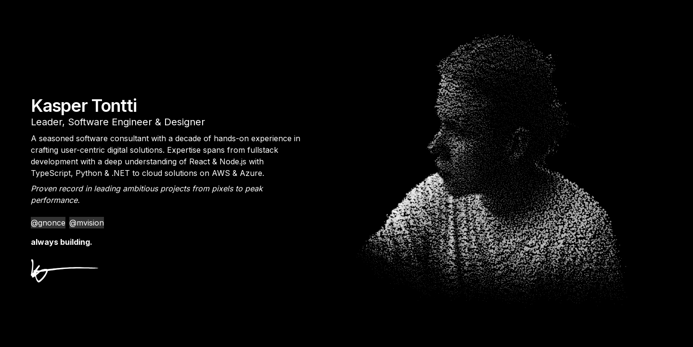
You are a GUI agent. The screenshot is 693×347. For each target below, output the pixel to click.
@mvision (86, 222)
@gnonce (48, 222)
